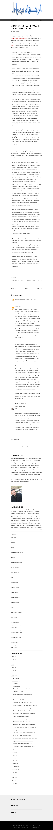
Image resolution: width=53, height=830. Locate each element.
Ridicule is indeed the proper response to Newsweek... (25, 705)
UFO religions (14, 647)
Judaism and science (15, 597)
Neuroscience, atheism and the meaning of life (25, 27)
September (15, 686)
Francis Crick (23, 150)
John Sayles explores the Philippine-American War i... (24, 697)
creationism (13, 555)
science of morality (15, 642)
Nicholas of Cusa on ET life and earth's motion (23, 702)
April (14, 760)
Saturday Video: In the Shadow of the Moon (22, 743)
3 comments (25, 282)
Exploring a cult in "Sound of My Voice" (21, 719)
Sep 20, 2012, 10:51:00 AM (21, 436)
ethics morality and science (16, 562)
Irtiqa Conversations (15, 585)
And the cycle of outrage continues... (21, 716)
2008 (13, 780)
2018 (13, 659)
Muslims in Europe (15, 602)
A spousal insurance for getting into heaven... (23, 741)
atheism (17, 280)
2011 (13, 772)
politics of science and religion (17, 610)
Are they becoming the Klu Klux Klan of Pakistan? (24, 724)
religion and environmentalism (17, 620)
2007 (13, 783)
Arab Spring (13, 537)
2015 (13, 667)
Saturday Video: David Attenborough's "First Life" (23, 694)
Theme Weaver (23, 825)
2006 (13, 786)
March (14, 763)
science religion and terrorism (17, 645)
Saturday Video (14, 627)
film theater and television (16, 570)
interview (12, 45)
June (14, 755)
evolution (13, 565)
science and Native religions (17, 630)
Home (26, 288)
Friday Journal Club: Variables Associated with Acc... (24, 746)
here (41, 528)
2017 (13, 662)
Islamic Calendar (14, 592)
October (15, 683)
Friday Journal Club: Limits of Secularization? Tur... (24, 732)
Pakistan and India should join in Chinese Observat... (24, 727)
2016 (13, 664)
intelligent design (14, 582)
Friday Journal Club (15, 572)
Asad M (16, 297)
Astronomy (13, 542)
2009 (13, 777)
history (12, 577)
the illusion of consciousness (27, 420)
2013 (13, 673)
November (15, 680)
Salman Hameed (17, 282)
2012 (13, 675)
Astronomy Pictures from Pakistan (18, 545)
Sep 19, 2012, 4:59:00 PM (20, 403)
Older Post (39, 288)
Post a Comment (15, 439)
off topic (12, 605)
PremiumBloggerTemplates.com (29, 827)
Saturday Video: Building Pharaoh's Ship (22, 710)
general (12, 575)
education (13, 557)
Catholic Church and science (17, 552)
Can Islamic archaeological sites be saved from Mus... (25, 738)
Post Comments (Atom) (22, 445)
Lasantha (16, 827)
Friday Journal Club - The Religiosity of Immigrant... (24, 713)
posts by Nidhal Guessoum (16, 612)
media (12, 600)
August (14, 749)
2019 (13, 656)
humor (12, 580)
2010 (13, 775)
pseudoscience (14, 617)
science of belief (14, 640)
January (15, 769)
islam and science (14, 590)
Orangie (26, 481)
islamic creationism (15, 595)
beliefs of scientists (24, 280)
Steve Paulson (14, 35)
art (11, 540)
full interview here (19, 270)
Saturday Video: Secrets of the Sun (20, 730)
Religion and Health (15, 622)
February (15, 766)
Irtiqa (25, 823)
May (14, 758)
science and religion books (16, 632)
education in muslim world (16, 560)
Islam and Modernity (15, 587)
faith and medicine (15, 567)
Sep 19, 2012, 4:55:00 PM (20, 302)
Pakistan (12, 607)
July (14, 752)
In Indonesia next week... (18, 691)
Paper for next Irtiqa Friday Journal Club (22, 699)
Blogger (29, 446)
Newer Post (13, 288)
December (15, 678)
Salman (12, 509)
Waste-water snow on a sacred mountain (22, 688)
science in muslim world (16, 637)
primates (12, 615)
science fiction (14, 635)
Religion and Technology (16, 625)
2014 (13, 670)
